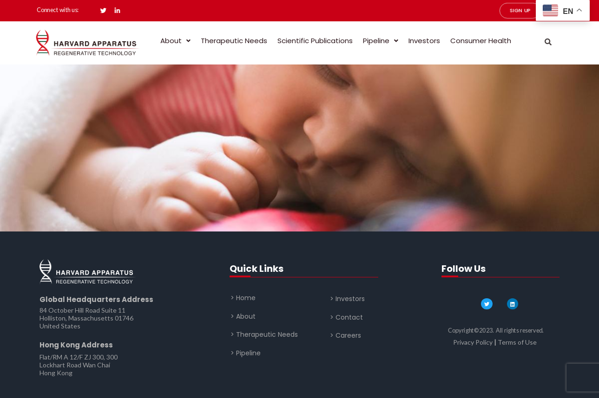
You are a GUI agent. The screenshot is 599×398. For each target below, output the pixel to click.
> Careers (345, 335)
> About (243, 316)
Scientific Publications (315, 40)
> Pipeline (245, 352)
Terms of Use (517, 342)
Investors (424, 40)
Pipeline (380, 40)
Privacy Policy (473, 342)
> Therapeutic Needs (264, 334)
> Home (243, 297)
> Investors (347, 298)
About (175, 40)
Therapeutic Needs (234, 40)
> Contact (346, 317)
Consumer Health (480, 40)
